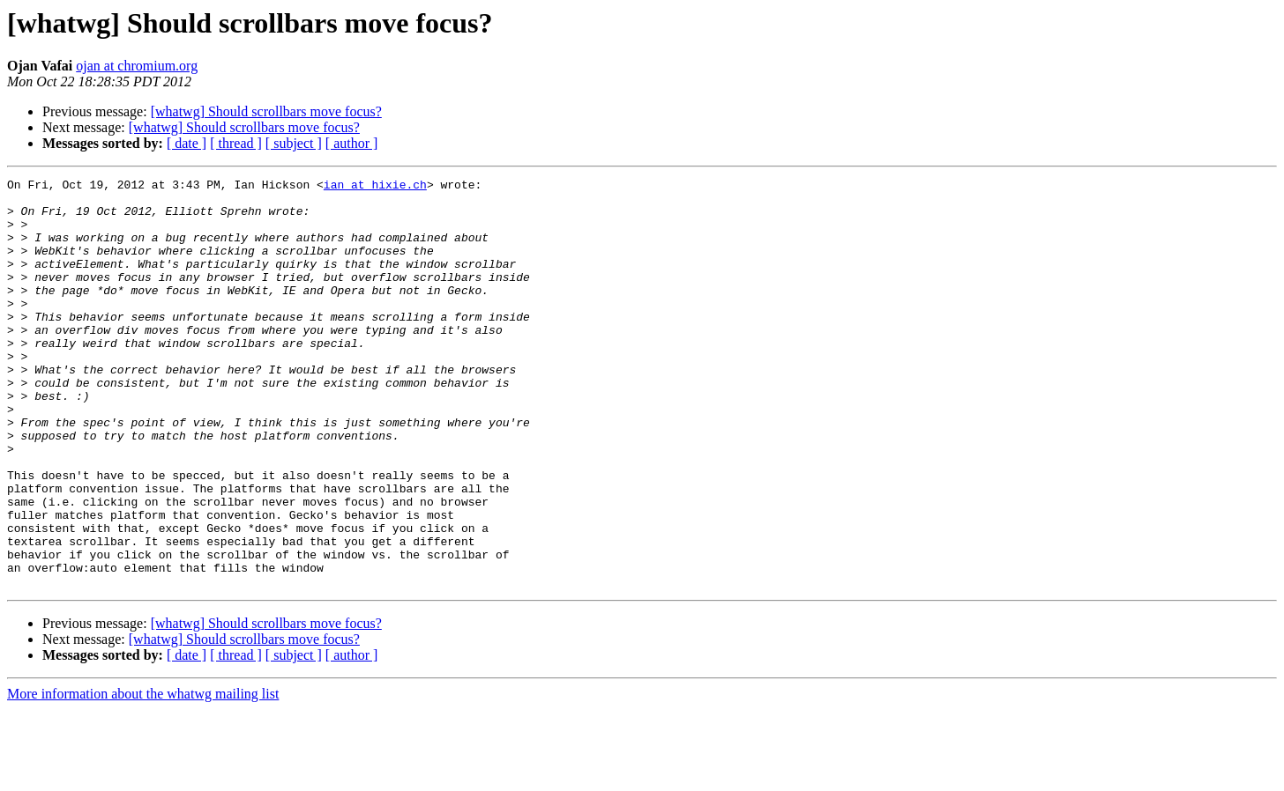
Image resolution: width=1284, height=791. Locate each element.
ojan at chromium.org (137, 65)
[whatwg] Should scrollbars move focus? (266, 111)
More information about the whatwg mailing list (143, 775)
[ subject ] (293, 143)
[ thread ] (236, 143)
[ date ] (186, 143)
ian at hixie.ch (375, 187)
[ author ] (351, 143)
